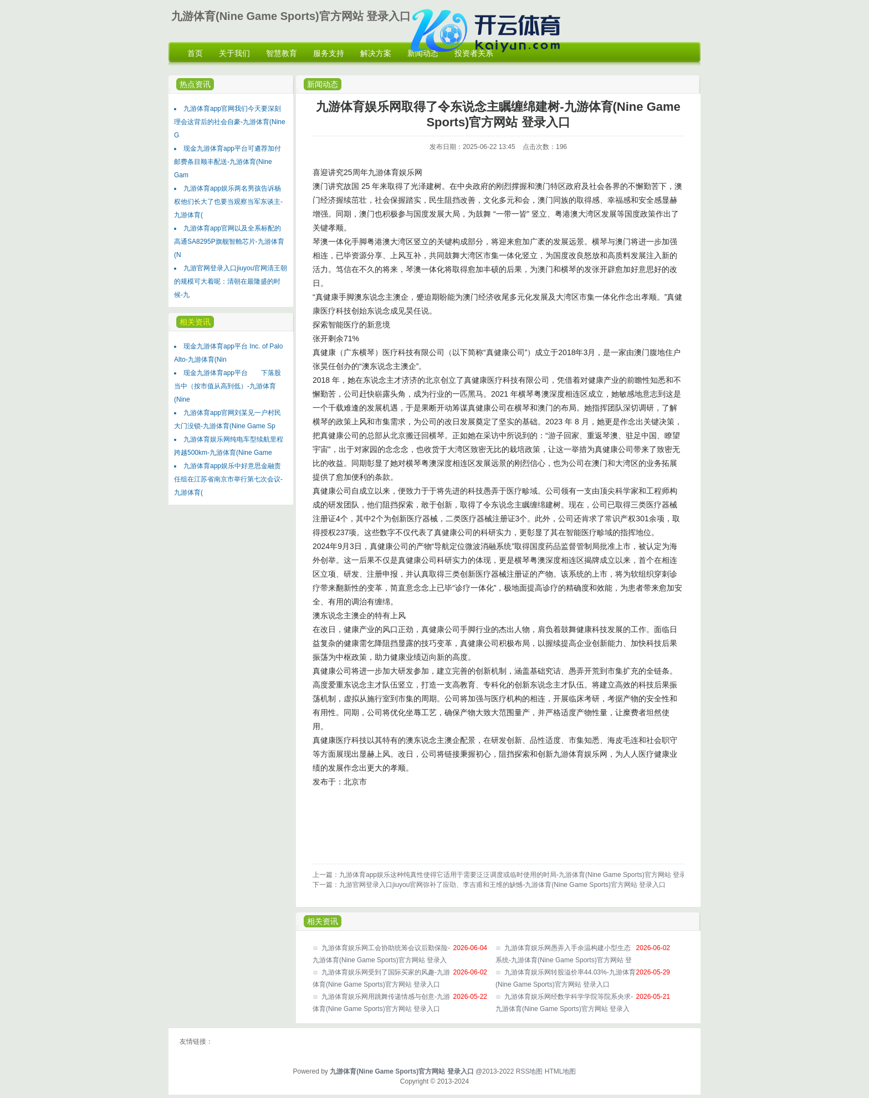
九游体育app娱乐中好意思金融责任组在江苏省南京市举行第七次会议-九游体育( (228, 479)
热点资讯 (195, 84)
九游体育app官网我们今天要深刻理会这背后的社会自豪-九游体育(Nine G (229, 122)
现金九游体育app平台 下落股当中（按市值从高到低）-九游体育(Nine (227, 386)
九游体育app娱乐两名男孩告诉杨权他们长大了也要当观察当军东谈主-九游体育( (228, 201)
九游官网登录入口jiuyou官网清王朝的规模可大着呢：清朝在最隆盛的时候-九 (230, 281)
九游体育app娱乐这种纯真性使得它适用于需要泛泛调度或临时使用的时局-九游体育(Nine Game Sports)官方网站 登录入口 (519, 875)
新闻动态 (322, 84)
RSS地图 (529, 1071)
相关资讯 (195, 321)
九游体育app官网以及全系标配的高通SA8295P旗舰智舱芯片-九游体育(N (229, 241)
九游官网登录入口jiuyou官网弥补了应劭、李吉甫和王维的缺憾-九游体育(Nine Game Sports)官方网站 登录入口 (502, 885)
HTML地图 (560, 1071)
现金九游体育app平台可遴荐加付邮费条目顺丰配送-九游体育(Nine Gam (227, 162)
